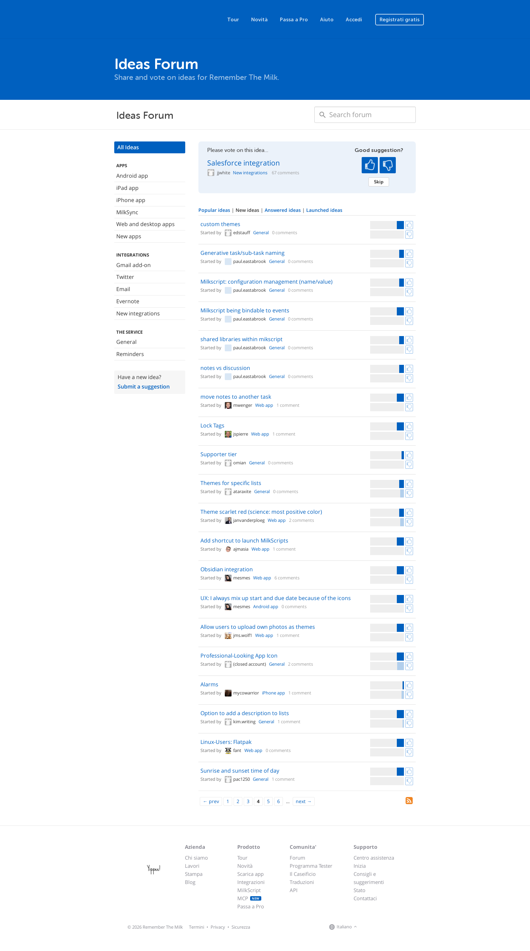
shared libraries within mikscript (241, 339)
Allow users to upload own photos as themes (257, 627)
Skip (379, 181)
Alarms (209, 684)
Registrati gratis (399, 20)
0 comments (284, 232)
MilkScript (249, 890)
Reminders (130, 354)
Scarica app (250, 873)
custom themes (220, 224)
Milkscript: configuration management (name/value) (266, 281)
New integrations (138, 313)
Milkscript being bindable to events (244, 310)
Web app (264, 405)
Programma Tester (311, 865)
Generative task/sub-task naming (242, 253)
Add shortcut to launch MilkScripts (244, 540)
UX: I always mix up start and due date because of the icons (275, 598)
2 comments (301, 520)
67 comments (285, 173)
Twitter (125, 277)
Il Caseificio (303, 873)
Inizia (360, 865)
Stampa (193, 873)
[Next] (304, 801)
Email (123, 289)
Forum (297, 857)
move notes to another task (235, 396)
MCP (249, 898)
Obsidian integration (226, 569)
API (293, 890)
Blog (190, 882)
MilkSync (127, 212)
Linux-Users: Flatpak (225, 742)
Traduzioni (302, 882)
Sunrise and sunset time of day (239, 770)
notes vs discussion (225, 368)
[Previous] (211, 801)
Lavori (192, 865)
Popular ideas (215, 210)
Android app (132, 175)
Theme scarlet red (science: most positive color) (261, 511)
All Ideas (128, 147)
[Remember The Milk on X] (378, 927)
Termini (196, 927)
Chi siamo (196, 857)
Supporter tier (218, 454)
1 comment (287, 405)
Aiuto (327, 20)
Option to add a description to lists (244, 713)
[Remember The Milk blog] (386, 927)
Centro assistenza (374, 857)
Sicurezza (241, 927)
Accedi (354, 20)
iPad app (127, 188)
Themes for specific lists (230, 483)
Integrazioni (251, 882)
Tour (233, 20)
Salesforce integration (243, 163)
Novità (259, 20)
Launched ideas (324, 210)
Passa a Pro (294, 20)
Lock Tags (212, 425)
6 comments (286, 578)
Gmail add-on (133, 265)
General (126, 342)
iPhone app (130, 200)
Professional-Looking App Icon (239, 655)
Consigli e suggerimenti (369, 877)
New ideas (248, 210)
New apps (128, 236)
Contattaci (365, 898)
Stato (359, 890)
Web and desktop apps (145, 224)
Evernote (127, 301)
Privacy (218, 927)
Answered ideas (283, 210)
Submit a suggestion (144, 386)
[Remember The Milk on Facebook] (368, 927)
